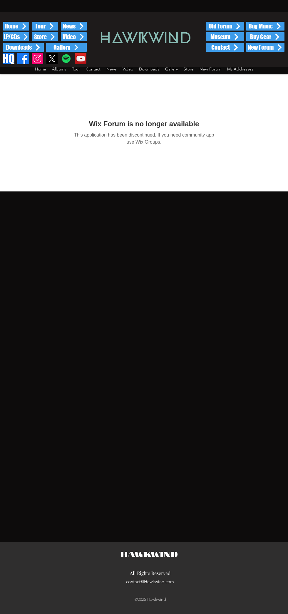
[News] (74, 26)
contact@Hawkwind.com (150, 581)
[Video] (74, 36)
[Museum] (225, 36)
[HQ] (8, 58)
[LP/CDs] (16, 36)
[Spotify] (66, 58)
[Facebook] (23, 58)
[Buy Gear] (265, 36)
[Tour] (45, 26)
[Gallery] (66, 47)
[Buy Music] (265, 26)
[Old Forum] (225, 26)
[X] (52, 58)
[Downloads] (23, 47)
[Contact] (225, 47)
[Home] (16, 26)
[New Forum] (265, 47)
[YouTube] (80, 58)
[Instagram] (37, 58)
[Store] (45, 36)
